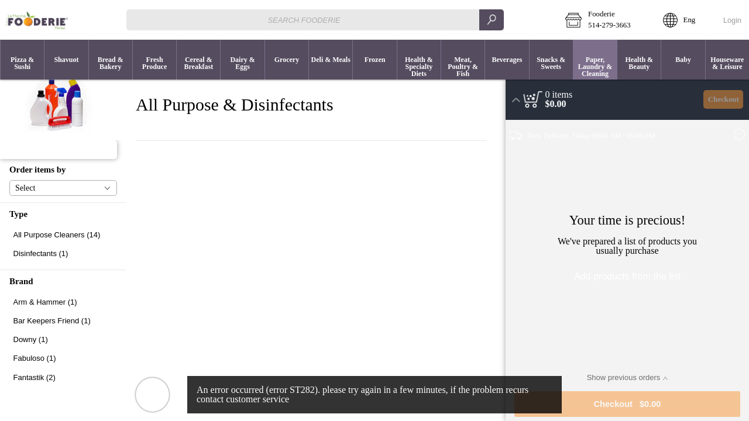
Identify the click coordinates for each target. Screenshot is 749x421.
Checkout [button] (723, 99)
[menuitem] (22, 60)
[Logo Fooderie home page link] (36, 19)
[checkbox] (63, 234)
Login (732, 20)
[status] (559, 94)
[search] (491, 19)
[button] (605, 20)
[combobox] (315, 19)
